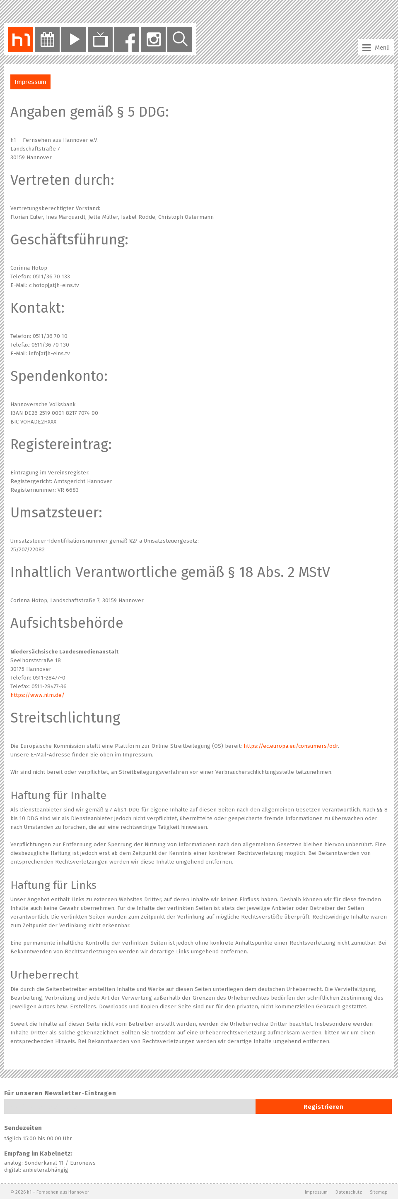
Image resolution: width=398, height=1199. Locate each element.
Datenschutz (348, 1192)
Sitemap (379, 1192)
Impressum (316, 1192)
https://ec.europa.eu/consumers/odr (291, 746)
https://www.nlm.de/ (37, 695)
